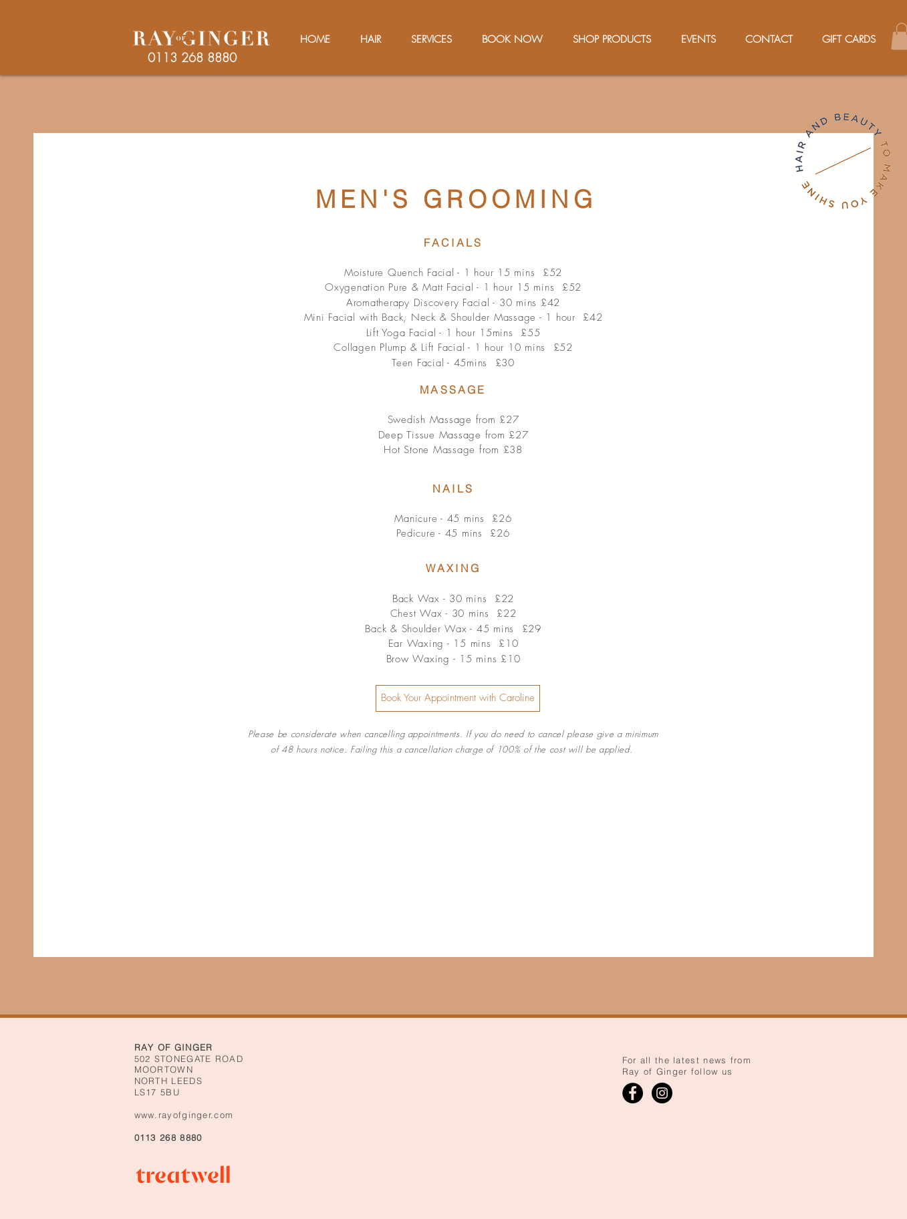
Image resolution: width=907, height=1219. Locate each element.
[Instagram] (662, 1093)
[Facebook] (632, 1093)
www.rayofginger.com (184, 1114)
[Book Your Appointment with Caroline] (458, 698)
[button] (431, 39)
